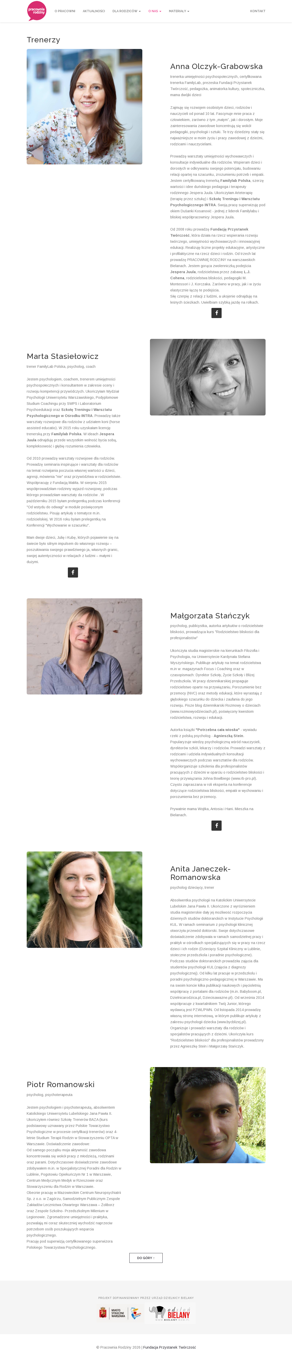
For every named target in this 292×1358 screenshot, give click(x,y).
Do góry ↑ (146, 1258)
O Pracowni (65, 11)
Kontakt (258, 11)
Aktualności (94, 11)
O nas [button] (154, 11)
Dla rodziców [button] (127, 11)
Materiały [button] (179, 11)
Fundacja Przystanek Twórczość (169, 1347)
